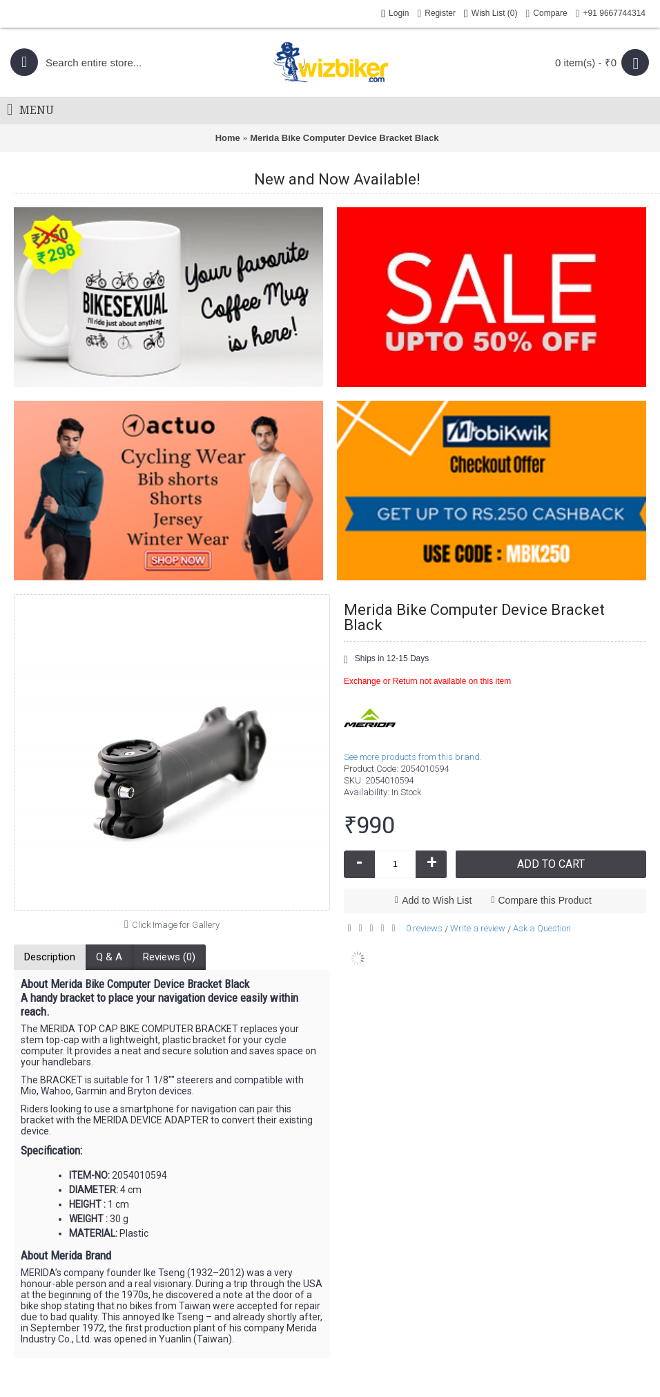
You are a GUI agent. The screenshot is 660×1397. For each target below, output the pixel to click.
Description (49, 957)
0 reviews (424, 928)
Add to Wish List (437, 900)
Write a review (477, 928)
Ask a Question (542, 928)
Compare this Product (545, 900)
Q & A (109, 957)
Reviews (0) (169, 957)
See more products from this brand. (413, 757)
